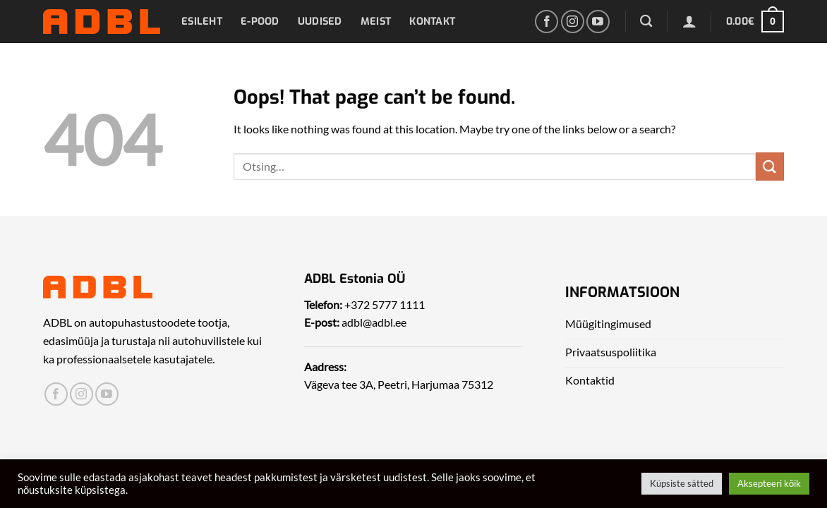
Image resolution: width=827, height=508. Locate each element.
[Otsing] (646, 21)
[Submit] (770, 166)
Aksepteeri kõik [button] (769, 483)
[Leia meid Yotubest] (598, 21)
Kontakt (432, 21)
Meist (376, 21)
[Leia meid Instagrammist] (572, 21)
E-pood (260, 21)
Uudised (320, 21)
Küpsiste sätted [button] (681, 483)
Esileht (201, 21)
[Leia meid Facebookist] (546, 21)
